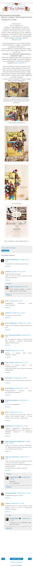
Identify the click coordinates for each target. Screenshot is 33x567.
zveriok (7, 350)
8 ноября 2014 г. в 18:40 (20, 378)
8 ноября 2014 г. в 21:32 (16, 412)
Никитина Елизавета (11, 400)
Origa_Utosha (9, 362)
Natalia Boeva (9, 426)
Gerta (6, 412)
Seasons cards (16, 39)
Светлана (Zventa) (10, 493)
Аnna (6, 301)
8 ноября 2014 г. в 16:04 (18, 271)
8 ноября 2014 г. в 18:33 (21, 362)
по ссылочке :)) (21, 63)
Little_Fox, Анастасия (11, 457)
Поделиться (5, 250)
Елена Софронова (11, 323)
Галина (7, 503)
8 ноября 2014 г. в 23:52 (21, 426)
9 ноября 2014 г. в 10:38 (24, 493)
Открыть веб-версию (16, 562)
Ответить (8, 266)
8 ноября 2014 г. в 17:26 (21, 286)
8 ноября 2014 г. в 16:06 (16, 301)
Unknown (8, 271)
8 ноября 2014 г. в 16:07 (18, 313)
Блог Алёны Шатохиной (12, 335)
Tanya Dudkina (14, 477)
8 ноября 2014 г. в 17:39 (17, 350)
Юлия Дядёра (9, 388)
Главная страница (16, 558)
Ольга (11, 286)
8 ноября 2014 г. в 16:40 (24, 323)
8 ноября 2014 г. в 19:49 (21, 388)
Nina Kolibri (8, 378)
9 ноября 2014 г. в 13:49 (17, 503)
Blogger (20, 565)
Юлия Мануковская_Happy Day (14, 441)
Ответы (9, 283)
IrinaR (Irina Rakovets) (12, 259)
